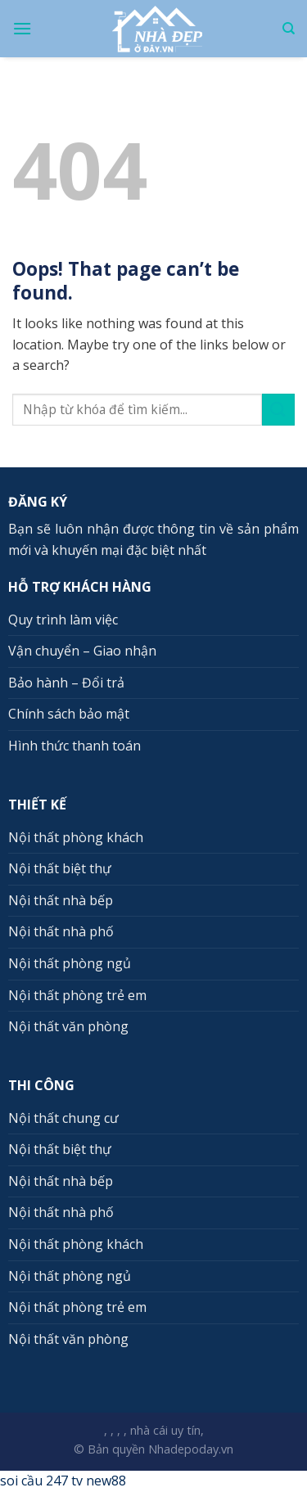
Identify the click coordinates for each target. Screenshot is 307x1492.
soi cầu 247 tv (41, 1481)
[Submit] (278, 410)
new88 (106, 1481)
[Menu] (22, 28)
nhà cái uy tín (165, 1430)
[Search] (288, 28)
